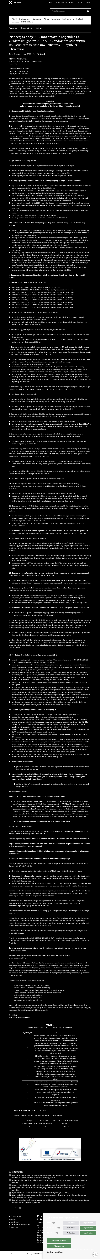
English (88, 2)
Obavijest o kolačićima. (55, 1252)
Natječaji (39, 28)
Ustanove (15, 22)
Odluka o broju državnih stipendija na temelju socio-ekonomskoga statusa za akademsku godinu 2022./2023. (50, 1180)
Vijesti (14, 19)
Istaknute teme (68, 19)
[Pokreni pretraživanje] (88, 11)
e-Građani (12, 1219)
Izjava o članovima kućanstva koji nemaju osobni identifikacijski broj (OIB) (38, 1193)
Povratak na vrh (16, 1254)
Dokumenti (37, 19)
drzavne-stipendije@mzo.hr (19, 958)
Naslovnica (13, 28)
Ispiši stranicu (10, 1208)
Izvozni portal (14, 1227)
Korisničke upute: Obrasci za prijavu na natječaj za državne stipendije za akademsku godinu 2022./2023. (49, 1188)
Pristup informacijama (52, 19)
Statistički (50, 1237)
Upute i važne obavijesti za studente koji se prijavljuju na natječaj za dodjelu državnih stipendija (45, 1185)
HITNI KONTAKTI (27, 22)
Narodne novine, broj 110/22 (36, 642)
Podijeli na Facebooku (15, 1208)
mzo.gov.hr (13, 64)
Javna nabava (42, 1235)
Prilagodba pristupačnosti (65, 2)
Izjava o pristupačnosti (40, 1256)
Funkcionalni (51, 1232)
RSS (50, 2)
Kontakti (79, 19)
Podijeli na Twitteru (20, 1208)
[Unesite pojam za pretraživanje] (68, 11)
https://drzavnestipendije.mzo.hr (24, 804)
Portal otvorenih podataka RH (19, 1224)
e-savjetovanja (14, 1222)
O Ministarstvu (24, 19)
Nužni (49, 1227)
